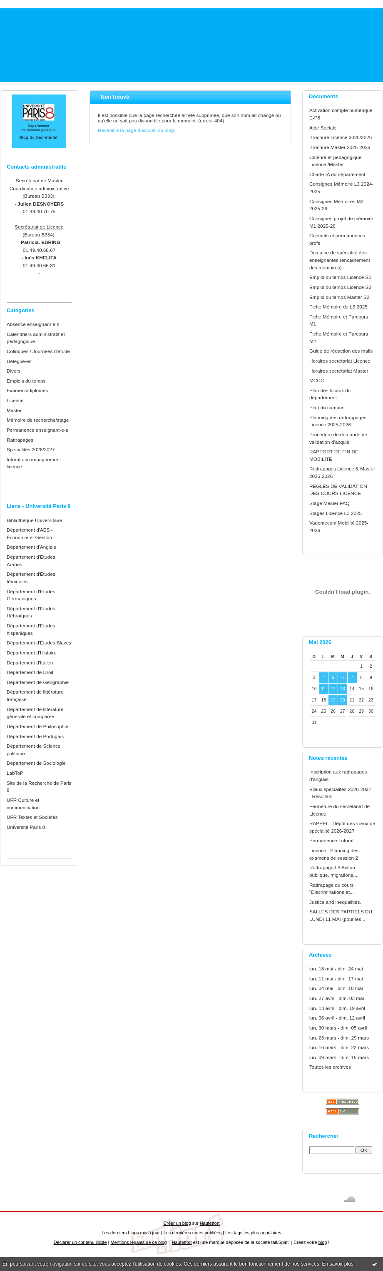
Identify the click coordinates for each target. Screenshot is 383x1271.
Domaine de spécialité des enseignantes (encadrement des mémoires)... (339, 260)
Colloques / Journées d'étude (38, 351)
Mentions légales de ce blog (138, 1242)
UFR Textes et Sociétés (32, 817)
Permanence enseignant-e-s (37, 430)
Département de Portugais (35, 736)
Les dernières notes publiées (192, 1232)
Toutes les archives (330, 1067)
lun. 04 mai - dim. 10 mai (336, 988)
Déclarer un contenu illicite (80, 1242)
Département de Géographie (38, 682)
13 (342, 688)
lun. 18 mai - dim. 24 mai (336, 968)
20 (342, 700)
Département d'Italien (30, 662)
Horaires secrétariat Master (338, 370)
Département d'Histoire (32, 652)
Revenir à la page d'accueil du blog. (136, 130)
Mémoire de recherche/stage (38, 420)
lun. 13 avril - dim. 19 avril (337, 1008)
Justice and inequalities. (335, 902)
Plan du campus (326, 407)
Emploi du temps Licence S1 (340, 277)
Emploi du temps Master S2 (339, 297)
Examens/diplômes (27, 390)
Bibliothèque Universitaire (34, 520)
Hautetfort (210, 1223)
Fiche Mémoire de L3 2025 (338, 306)
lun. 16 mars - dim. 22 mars (339, 1047)
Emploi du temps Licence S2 (340, 287)
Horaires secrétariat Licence (339, 360)
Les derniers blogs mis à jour (130, 1232)
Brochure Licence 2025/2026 (340, 137)
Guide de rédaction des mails (341, 350)
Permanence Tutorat (331, 840)
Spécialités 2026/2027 (31, 449)
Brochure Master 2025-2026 (339, 147)
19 (333, 700)
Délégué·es (19, 361)
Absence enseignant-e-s (33, 324)
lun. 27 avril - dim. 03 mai (336, 998)
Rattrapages (20, 440)
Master (14, 410)
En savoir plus (337, 1264)
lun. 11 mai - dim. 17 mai (336, 978)
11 (323, 688)
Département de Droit (30, 672)
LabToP (15, 773)
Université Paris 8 (26, 827)
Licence (15, 400)
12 (333, 688)
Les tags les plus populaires (253, 1232)
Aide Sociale (322, 127)
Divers (13, 370)
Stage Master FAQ (329, 503)
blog (322, 1242)
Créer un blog (177, 1223)
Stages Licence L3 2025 (335, 513)
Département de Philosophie (37, 726)
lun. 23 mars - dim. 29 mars (339, 1037)
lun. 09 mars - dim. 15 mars (339, 1057)
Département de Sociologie (36, 763)
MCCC (316, 380)
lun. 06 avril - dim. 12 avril (337, 1017)
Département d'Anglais (31, 547)
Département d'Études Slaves (39, 642)
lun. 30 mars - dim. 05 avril (338, 1027)
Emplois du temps (26, 380)
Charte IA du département (337, 174)
